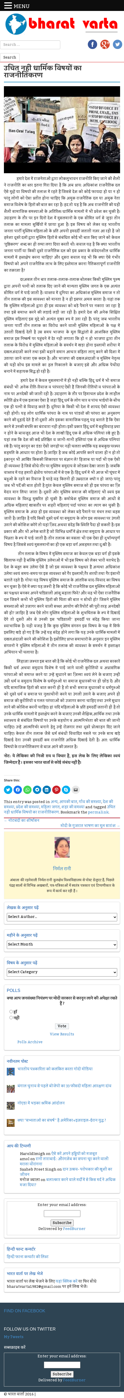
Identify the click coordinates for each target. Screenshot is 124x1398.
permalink (98, 812)
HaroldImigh (32, 1154)
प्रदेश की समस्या (27, 807)
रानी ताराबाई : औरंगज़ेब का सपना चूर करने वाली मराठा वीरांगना (64, 1161)
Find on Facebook (24, 1311)
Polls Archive (30, 1042)
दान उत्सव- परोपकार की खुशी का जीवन (66, 1172)
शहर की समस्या (73, 807)
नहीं (16, 1018)
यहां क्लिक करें (67, 1281)
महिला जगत (50, 807)
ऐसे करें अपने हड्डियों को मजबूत (74, 1154)
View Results (62, 1034)
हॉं (15, 1012)
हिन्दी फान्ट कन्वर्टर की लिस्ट (28, 1257)
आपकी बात (68, 802)
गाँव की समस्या (90, 802)
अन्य (54, 802)
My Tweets (13, 1337)
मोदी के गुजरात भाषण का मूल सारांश (90, 826)
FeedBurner (74, 1229)
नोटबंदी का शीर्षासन (21, 820)
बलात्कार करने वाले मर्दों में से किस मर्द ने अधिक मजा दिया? (68, 1182)
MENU (22, 6)
